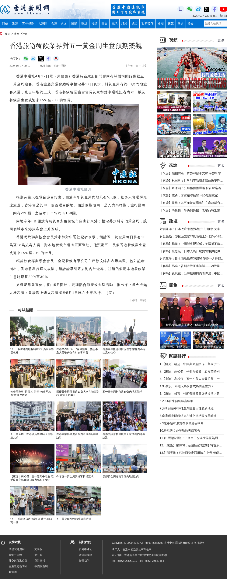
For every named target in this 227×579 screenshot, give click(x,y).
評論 (124, 23)
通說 (134, 23)
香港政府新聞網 (18, 566)
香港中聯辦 (15, 554)
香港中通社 (85, 549)
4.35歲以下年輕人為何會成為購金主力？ (187, 386)
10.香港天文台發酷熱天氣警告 (180, 430)
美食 (191, 23)
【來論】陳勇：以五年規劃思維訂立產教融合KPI (192, 202)
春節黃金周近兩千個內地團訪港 (121, 476)
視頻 (94, 23)
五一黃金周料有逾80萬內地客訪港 (123, 391)
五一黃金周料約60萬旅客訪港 (73, 518)
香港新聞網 (85, 554)
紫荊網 (13, 572)
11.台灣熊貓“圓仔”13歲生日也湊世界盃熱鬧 (189, 438)
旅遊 (181, 23)
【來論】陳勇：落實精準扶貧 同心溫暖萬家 (189, 195)
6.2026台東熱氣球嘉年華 (176, 401)
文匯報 (38, 549)
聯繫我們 (84, 560)
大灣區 (42, 23)
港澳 (15, 23)
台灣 (54, 23)
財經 (84, 23)
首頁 (7, 33)
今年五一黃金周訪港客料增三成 (74, 476)
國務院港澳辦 (17, 549)
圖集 (104, 23)
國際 (74, 23)
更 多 (221, 40)
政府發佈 (147, 23)
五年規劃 (28, 23)
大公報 (38, 554)
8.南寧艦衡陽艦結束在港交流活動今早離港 (188, 415)
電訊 (114, 23)
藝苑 (171, 23)
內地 (64, 23)
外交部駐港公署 (18, 560)
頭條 (5, 23)
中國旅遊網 (41, 566)
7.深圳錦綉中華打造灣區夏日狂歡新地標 (187, 408)
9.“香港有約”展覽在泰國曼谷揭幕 (182, 423)
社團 (161, 23)
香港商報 (39, 560)
